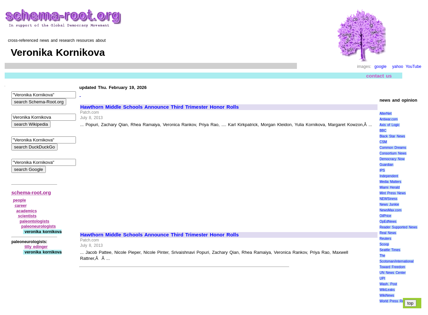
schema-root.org (31, 192)
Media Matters (390, 182)
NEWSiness (388, 199)
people (19, 200)
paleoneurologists (38, 226)
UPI (382, 278)
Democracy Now (392, 159)
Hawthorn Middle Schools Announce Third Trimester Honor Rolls (159, 107)
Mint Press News (393, 193)
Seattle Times (390, 250)
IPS (382, 170)
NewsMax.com (391, 210)
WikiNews (387, 295)
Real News (388, 233)
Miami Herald (390, 187)
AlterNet (386, 113)
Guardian (386, 165)
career (21, 205)
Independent (389, 176)
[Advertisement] (136, 177)
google (380, 66)
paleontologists (34, 221)
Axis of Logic (390, 125)
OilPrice (385, 216)
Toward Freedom (392, 267)
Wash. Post (388, 284)
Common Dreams (393, 147)
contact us (379, 76)
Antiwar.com (389, 119)
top (410, 303)
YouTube (413, 66)
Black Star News (392, 136)
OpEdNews (388, 221)
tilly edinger (35, 246)
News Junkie (389, 204)
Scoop (384, 244)
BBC (383, 130)
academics (26, 211)
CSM (383, 142)
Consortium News (393, 153)
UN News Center (393, 273)
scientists (27, 216)
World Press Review (395, 301)
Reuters (385, 238)
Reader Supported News (398, 227)
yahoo (397, 66)
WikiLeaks (387, 290)
